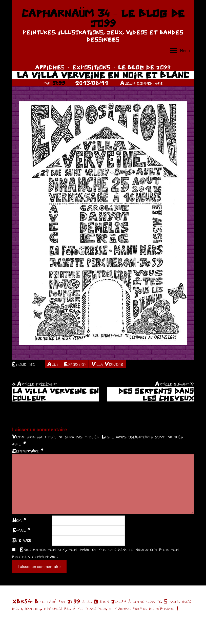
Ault (52, 364)
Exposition (75, 364)
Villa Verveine (107, 364)
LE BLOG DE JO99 (144, 67)
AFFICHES (50, 67)
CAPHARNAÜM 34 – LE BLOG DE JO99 (103, 18)
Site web (21, 540)
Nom (19, 520)
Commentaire (27, 450)
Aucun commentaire (141, 82)
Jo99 (59, 82)
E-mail (21, 530)
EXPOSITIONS (91, 67)
